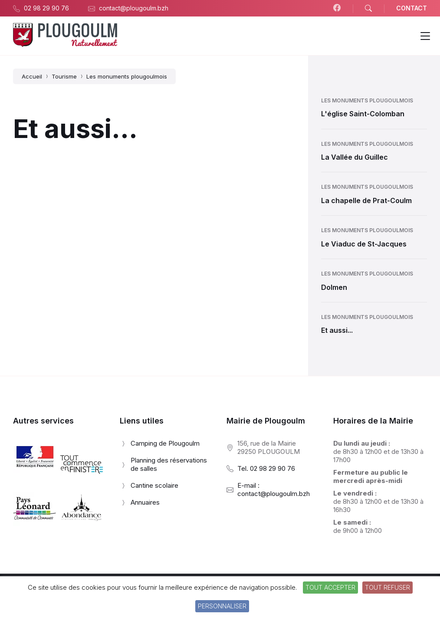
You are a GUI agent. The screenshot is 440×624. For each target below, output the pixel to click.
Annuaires (145, 502)
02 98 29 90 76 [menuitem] (46, 8)
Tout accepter (330, 587)
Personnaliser (222, 606)
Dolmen (334, 287)
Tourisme (64, 76)
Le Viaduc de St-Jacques (364, 244)
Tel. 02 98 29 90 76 (266, 468)
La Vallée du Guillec (354, 157)
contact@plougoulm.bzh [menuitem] (133, 8)
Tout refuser (387, 587)
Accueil (32, 76)
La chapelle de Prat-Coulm (366, 200)
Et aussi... (337, 330)
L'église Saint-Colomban (362, 113)
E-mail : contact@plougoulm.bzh (273, 489)
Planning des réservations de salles (169, 464)
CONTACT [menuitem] (411, 8)
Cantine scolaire (154, 485)
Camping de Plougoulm (165, 443)
